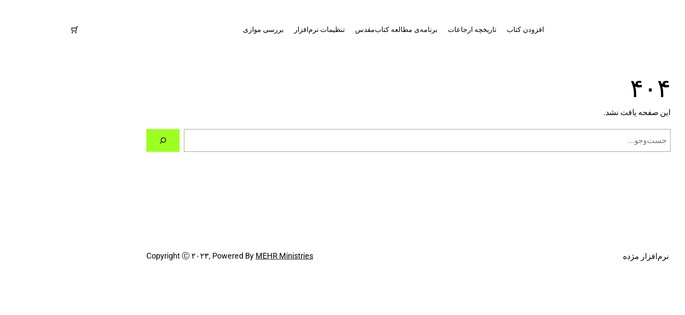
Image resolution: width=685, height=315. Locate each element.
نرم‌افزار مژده (661, 29)
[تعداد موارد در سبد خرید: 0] (8, 29)
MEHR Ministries (218, 255)
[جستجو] (97, 140)
